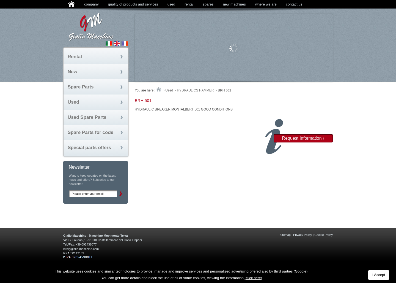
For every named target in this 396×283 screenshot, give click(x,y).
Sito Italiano (109, 43)
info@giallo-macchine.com (81, 248)
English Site (117, 43)
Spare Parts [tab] (81, 87)
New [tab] (72, 71)
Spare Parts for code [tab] (90, 132)
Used (169, 90)
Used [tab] (73, 102)
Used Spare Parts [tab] (87, 117)
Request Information (303, 138)
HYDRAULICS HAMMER (195, 90)
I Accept (378, 275)
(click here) (253, 278)
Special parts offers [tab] (89, 147)
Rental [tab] (75, 56)
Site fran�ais (125, 43)
